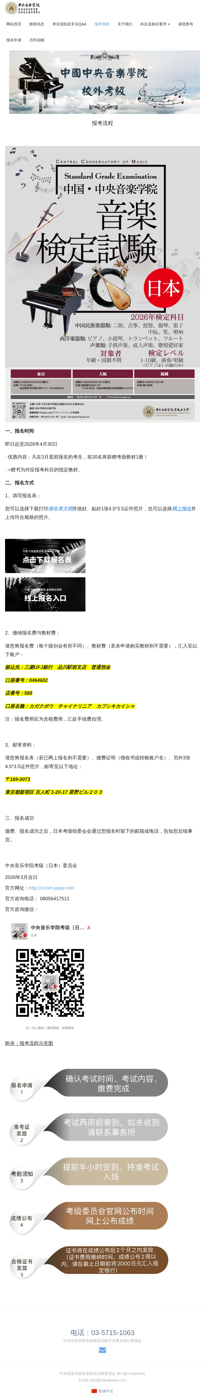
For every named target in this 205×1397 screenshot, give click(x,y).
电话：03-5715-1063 (102, 1333)
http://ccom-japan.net (51, 888)
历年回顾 (36, 40)
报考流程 (101, 24)
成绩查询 (185, 24)
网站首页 (13, 24)
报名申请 (13, 40)
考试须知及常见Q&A (69, 24)
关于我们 (124, 24)
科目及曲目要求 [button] (155, 24)
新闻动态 (36, 24)
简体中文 (103, 1391)
